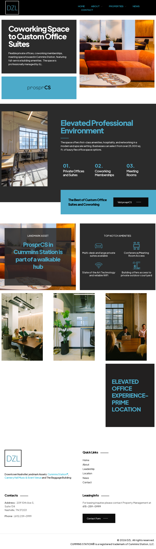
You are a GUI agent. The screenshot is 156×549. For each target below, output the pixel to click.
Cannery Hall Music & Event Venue (23, 477)
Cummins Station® (58, 474)
